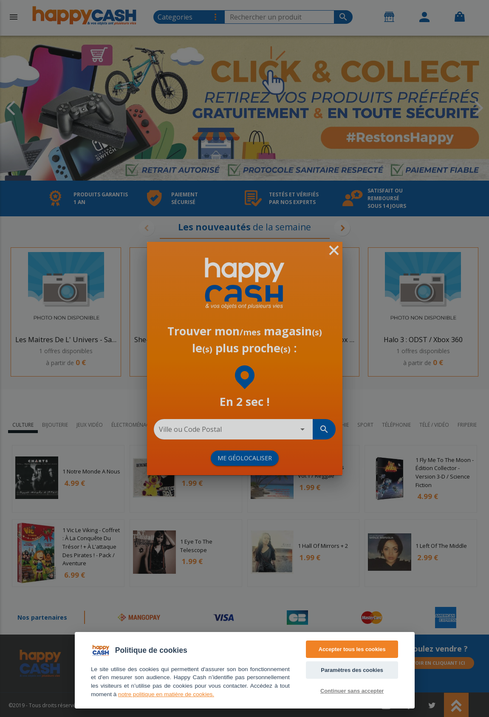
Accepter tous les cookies (352, 649)
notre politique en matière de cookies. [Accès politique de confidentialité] (166, 694)
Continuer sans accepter (352, 691)
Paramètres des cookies (352, 670)
